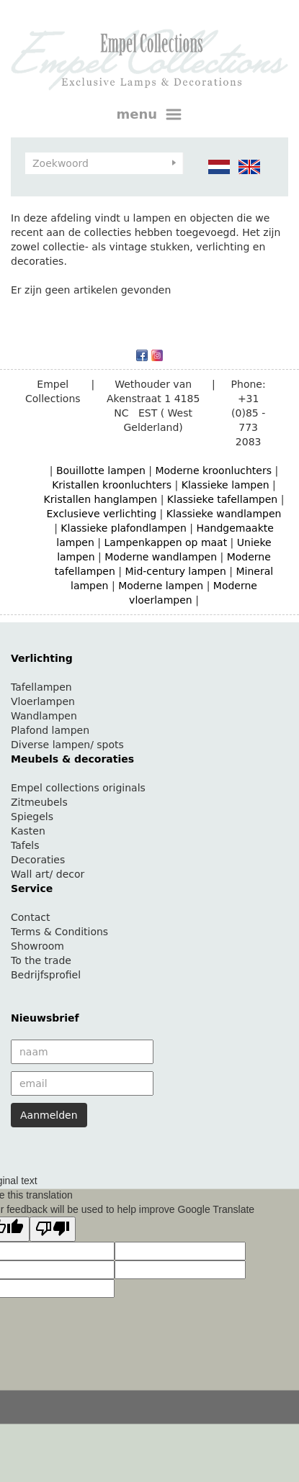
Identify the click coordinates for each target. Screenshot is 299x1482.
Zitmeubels (39, 802)
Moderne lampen (160, 585)
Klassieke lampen (225, 485)
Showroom (37, 946)
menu (150, 114)
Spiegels (32, 816)
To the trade (41, 960)
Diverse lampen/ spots (67, 744)
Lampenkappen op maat (165, 542)
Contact (30, 917)
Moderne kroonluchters (213, 470)
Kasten (28, 831)
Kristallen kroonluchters (111, 485)
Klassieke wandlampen (224, 513)
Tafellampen (41, 687)
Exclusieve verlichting (102, 513)
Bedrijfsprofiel (46, 975)
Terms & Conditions (59, 931)
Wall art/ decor (47, 874)
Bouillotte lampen (101, 470)
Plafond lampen (50, 730)
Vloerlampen (43, 701)
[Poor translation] (53, 1229)
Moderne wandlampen (160, 557)
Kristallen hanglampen (101, 499)
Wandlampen (44, 716)
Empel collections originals (78, 788)
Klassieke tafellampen (222, 499)
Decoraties (38, 859)
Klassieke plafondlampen (124, 528)
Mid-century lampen (175, 571)
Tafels (25, 845)
